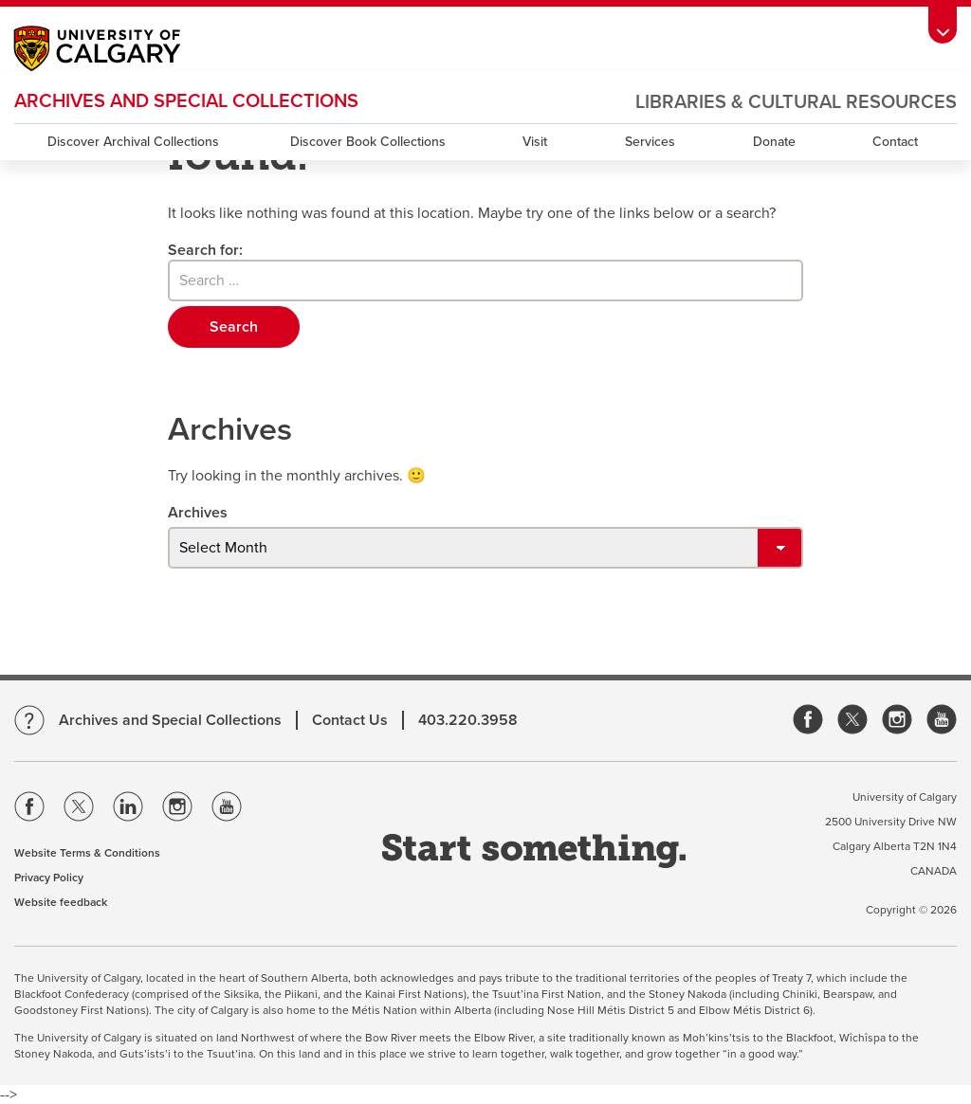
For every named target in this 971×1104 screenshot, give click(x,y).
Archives (198, 512)
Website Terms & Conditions (87, 853)
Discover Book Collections (368, 142)
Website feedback (60, 902)
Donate (774, 142)
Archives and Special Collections (186, 101)
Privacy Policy (48, 877)
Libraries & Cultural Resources (796, 102)
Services (650, 142)
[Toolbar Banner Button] (942, 25)
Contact (895, 142)
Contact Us (350, 720)
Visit (534, 142)
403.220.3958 (468, 720)
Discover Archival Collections (133, 142)
